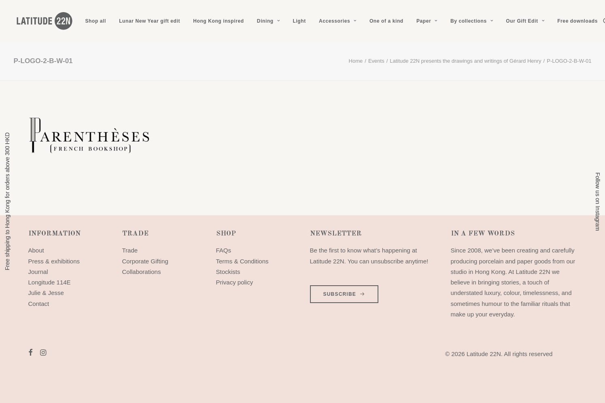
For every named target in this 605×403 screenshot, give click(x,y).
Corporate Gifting (145, 261)
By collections (471, 21)
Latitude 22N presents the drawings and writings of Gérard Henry (465, 61)
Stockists (228, 271)
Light (299, 21)
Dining (268, 21)
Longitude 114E (49, 282)
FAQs (223, 250)
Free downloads (577, 21)
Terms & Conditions (242, 261)
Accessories (338, 21)
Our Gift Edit (525, 21)
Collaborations (141, 271)
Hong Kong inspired (218, 21)
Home (356, 61)
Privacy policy (234, 282)
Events (376, 61)
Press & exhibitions (54, 261)
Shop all (95, 21)
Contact (38, 303)
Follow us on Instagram (597, 201)
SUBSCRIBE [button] (344, 294)
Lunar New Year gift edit (149, 21)
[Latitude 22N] (44, 21)
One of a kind (386, 21)
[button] (30, 353)
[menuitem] (96, 21)
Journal (38, 271)
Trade (130, 250)
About (36, 250)
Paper (426, 21)
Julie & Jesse (46, 292)
